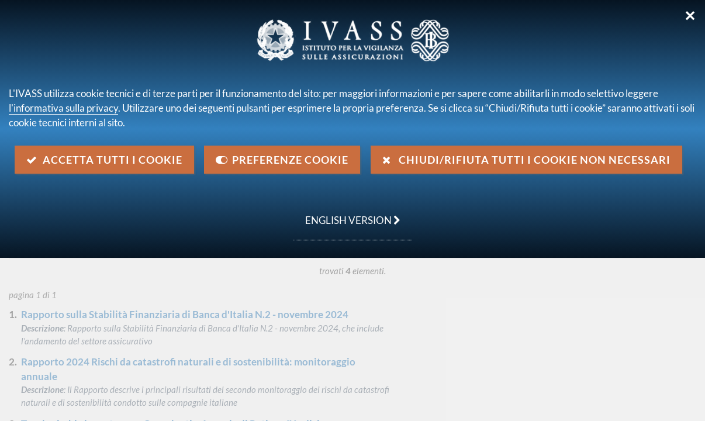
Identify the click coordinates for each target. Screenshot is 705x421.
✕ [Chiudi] (690, 16)
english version (346, 214)
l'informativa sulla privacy (63, 108)
